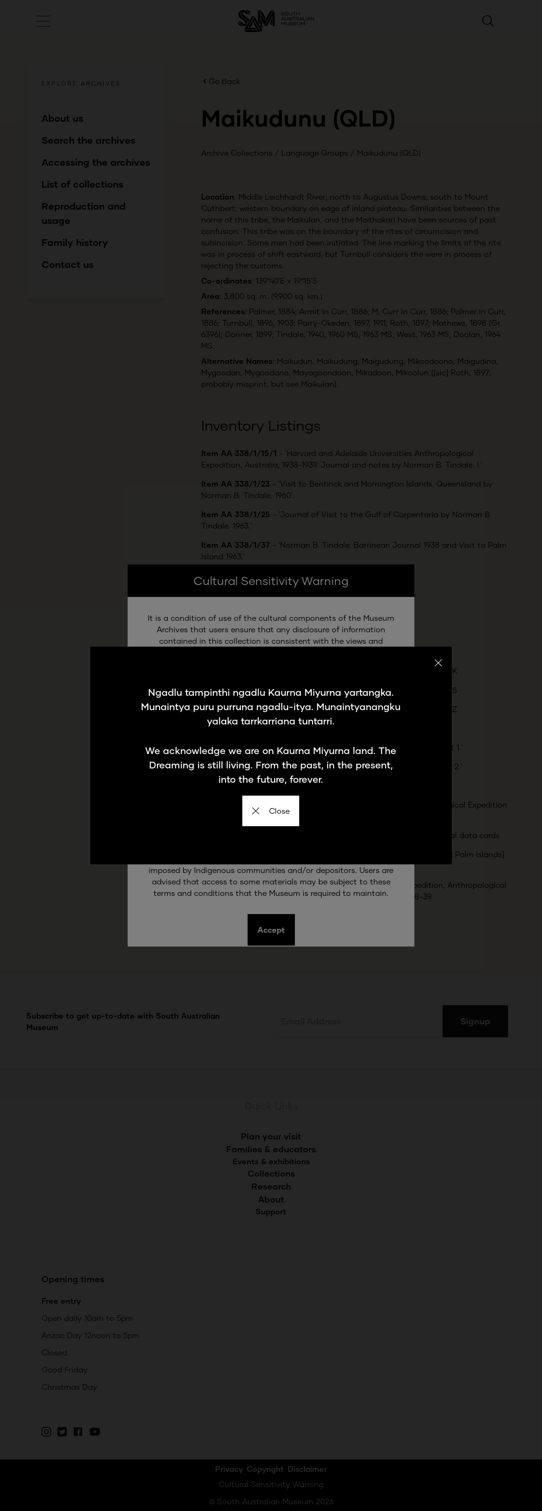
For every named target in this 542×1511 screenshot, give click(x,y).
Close (271, 810)
